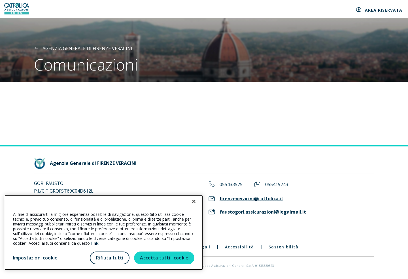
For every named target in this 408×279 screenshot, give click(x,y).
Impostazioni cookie (35, 258)
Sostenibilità (283, 247)
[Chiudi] (194, 201)
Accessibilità (239, 247)
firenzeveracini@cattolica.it (251, 198)
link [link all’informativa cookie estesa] (95, 243)
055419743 (276, 184)
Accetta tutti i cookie (164, 258)
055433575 (231, 184)
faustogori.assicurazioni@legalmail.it (263, 212)
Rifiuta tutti (109, 258)
